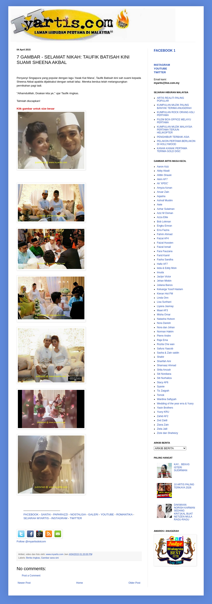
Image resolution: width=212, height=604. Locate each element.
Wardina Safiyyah (166, 399)
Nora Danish (164, 323)
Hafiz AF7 (162, 263)
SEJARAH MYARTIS (36, 518)
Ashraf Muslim (165, 200)
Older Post (134, 582)
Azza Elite (162, 217)
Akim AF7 (162, 179)
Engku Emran (164, 225)
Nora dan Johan (166, 327)
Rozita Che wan (166, 344)
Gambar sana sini (50, 557)
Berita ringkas (33, 557)
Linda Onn (162, 297)
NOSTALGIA (78, 514)
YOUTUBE (107, 514)
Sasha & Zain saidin (168, 352)
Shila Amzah (164, 369)
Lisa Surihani (164, 301)
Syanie (161, 386)
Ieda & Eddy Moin (167, 268)
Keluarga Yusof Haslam (170, 289)
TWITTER (76, 518)
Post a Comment (31, 575)
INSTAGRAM (59, 518)
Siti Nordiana (164, 373)
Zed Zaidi (162, 420)
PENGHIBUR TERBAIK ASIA (173, 136)
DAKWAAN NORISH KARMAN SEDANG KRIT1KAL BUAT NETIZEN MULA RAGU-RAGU (184, 512)
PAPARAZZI (60, 514)
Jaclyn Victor (164, 276)
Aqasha (161, 196)
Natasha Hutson (166, 318)
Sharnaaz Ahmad (166, 365)
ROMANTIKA (124, 514)
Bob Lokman (164, 221)
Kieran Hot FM (165, 293)
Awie (159, 204)
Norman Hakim (165, 331)
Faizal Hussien (165, 242)
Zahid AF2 (162, 416)
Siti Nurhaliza (164, 378)
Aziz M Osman (165, 213)
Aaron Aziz (163, 166)
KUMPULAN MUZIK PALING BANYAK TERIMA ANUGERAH (174, 106)
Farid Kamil (163, 255)
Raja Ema (162, 340)
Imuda (160, 272)
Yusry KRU (163, 411)
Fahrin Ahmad (165, 234)
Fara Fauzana (165, 251)
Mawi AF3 (162, 310)
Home (79, 582)
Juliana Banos (165, 285)
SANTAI (46, 514)
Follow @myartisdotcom (31, 541)
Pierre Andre (164, 335)
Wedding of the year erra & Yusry (175, 403)
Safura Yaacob (165, 348)
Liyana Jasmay (165, 306)
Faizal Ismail (164, 246)
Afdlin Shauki (164, 175)
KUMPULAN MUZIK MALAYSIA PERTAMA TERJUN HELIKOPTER (174, 129)
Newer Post (24, 582)
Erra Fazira (163, 230)
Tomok (160, 395)
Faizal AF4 (163, 238)
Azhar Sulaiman (166, 208)
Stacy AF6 (162, 382)
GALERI (93, 514)
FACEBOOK (31, 514)
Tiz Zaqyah (163, 390)
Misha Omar (163, 314)
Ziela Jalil (162, 428)
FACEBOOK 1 (164, 50)
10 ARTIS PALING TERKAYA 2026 (184, 486)
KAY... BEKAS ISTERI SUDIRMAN (182, 467)
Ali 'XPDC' (162, 183)
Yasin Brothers (165, 407)
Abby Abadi (163, 170)
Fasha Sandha (165, 259)
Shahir (160, 356)
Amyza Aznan (164, 187)
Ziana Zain (163, 424)
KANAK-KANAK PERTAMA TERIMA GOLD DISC (172, 150)
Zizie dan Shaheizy (167, 433)
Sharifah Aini (164, 361)
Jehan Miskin (164, 280)
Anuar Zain (163, 191)
